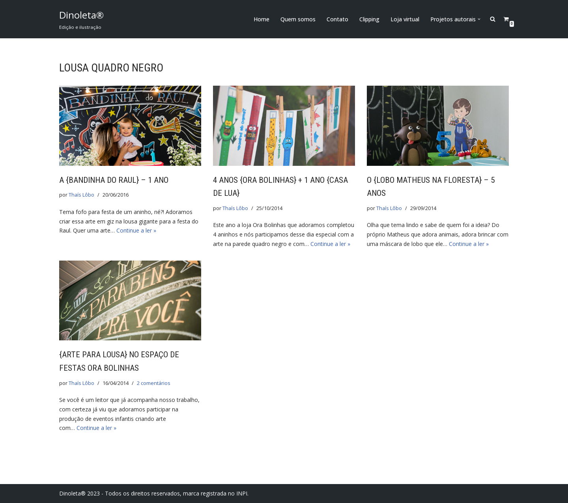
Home (261, 19)
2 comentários (153, 383)
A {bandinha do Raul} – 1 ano (113, 180)
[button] (479, 19)
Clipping (369, 19)
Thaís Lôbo (81, 194)
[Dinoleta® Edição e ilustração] (81, 19)
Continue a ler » (136, 230)
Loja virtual (404, 19)
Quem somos (298, 19)
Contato (337, 19)
